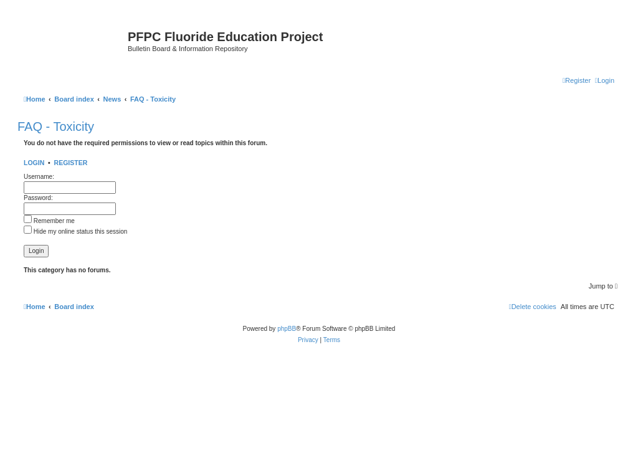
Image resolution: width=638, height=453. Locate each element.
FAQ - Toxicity (55, 126)
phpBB (286, 328)
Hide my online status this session (75, 231)
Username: (39, 176)
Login (34, 162)
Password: (38, 197)
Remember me (49, 220)
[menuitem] (604, 80)
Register (71, 162)
